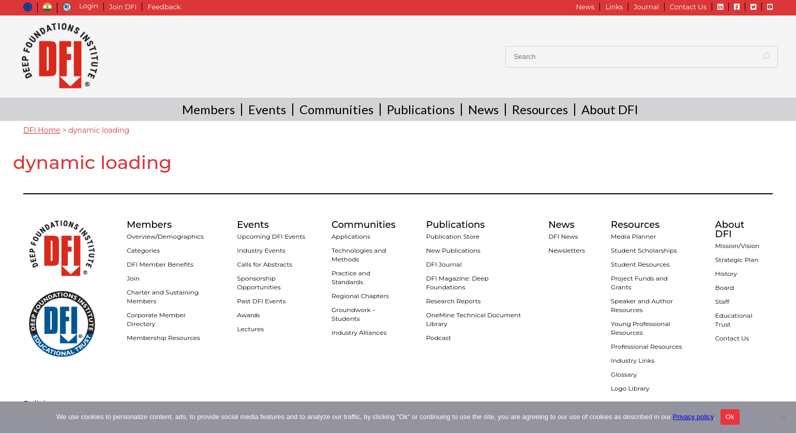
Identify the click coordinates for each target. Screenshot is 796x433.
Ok (730, 417)
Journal (646, 7)
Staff (722, 301)
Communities (336, 110)
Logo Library (630, 388)
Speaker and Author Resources (642, 305)
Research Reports (453, 301)
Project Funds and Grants (639, 282)
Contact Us (688, 7)
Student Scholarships (644, 250)
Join (133, 278)
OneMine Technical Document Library (473, 319)
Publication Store (452, 236)
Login (88, 6)
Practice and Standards (351, 277)
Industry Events (261, 250)
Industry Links (632, 360)
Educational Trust (734, 320)
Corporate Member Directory (156, 319)
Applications (351, 236)
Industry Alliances (359, 332)
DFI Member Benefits (160, 264)
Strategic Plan (737, 260)
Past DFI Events (261, 301)
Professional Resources (646, 346)
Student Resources (640, 264)
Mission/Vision (737, 246)
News (585, 7)
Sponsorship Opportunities (258, 282)
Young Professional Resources (640, 328)
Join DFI (123, 7)
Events (267, 110)
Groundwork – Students (354, 314)
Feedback (164, 7)
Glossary (624, 374)
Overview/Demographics (165, 236)
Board (724, 287)
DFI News (563, 236)
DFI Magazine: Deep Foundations (457, 282)
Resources (540, 110)
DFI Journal (444, 264)
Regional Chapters (360, 296)
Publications (421, 110)
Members (208, 110)
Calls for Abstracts (264, 264)
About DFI (609, 110)
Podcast (439, 338)
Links (614, 7)
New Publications (453, 250)
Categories (143, 250)
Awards (248, 315)
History (726, 273)
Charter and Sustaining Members (163, 296)
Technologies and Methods (359, 254)
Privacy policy (693, 417)
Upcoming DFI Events (271, 236)
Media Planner (633, 236)
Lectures (250, 329)
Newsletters (566, 250)
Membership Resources (163, 338)
